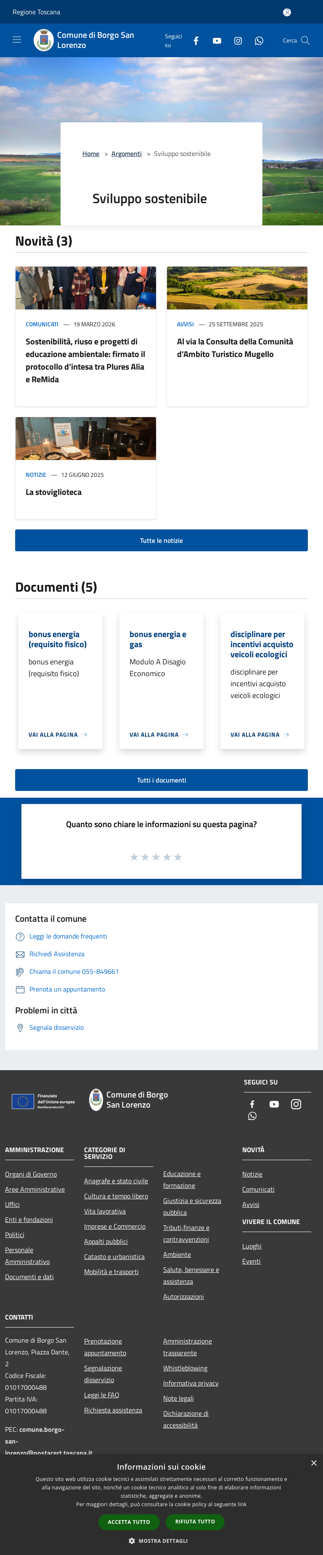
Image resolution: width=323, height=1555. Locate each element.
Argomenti (126, 153)
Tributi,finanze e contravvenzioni (186, 1233)
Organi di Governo (31, 1174)
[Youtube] (213, 40)
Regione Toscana (36, 12)
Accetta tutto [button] (129, 1522)
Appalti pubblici (106, 1241)
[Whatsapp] (255, 40)
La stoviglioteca (54, 491)
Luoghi (252, 1246)
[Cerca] (305, 40)
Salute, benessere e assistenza (191, 1275)
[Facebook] (192, 40)
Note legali (178, 1398)
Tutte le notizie (161, 540)
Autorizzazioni (183, 1296)
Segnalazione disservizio (103, 1374)
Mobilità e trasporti (111, 1272)
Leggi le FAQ (101, 1395)
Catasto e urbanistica (114, 1256)
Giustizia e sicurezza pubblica (192, 1206)
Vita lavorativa (105, 1211)
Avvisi (185, 324)
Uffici (12, 1204)
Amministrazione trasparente (187, 1347)
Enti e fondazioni (29, 1219)
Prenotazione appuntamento (105, 1347)
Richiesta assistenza (113, 1410)
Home (90, 153)
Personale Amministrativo (27, 1256)
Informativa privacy (191, 1383)
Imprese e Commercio (115, 1226)
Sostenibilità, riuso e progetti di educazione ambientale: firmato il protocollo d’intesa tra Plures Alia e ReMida (85, 360)
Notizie (36, 474)
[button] (161, 1540)
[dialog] (161, 1505)
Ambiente (177, 1254)
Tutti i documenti (161, 780)
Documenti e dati (29, 1277)
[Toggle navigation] (17, 39)
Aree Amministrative (35, 1189)
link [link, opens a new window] (242, 1504)
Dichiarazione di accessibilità (186, 1419)
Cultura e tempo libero (116, 1196)
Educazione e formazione (182, 1179)
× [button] (313, 1463)
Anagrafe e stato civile (116, 1181)
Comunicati (42, 324)
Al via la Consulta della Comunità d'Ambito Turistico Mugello (235, 347)
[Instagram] (234, 40)
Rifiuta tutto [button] (195, 1521)
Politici (14, 1235)
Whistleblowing (185, 1368)
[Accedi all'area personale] (287, 12)
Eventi (251, 1261)
